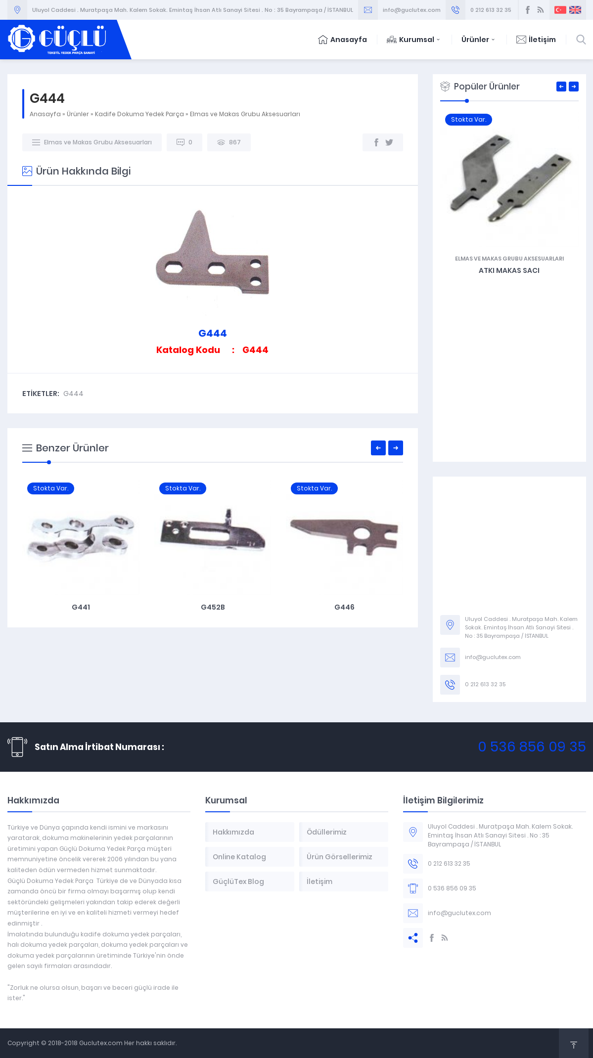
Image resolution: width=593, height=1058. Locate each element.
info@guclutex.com (412, 10)
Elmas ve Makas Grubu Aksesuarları (245, 114)
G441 (212, 607)
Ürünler (479, 39)
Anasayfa (342, 39)
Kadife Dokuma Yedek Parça (139, 114)
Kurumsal (414, 39)
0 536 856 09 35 (532, 746)
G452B (344, 607)
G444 (73, 393)
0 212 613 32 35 (490, 10)
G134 (441, 270)
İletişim (536, 39)
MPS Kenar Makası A (80, 607)
